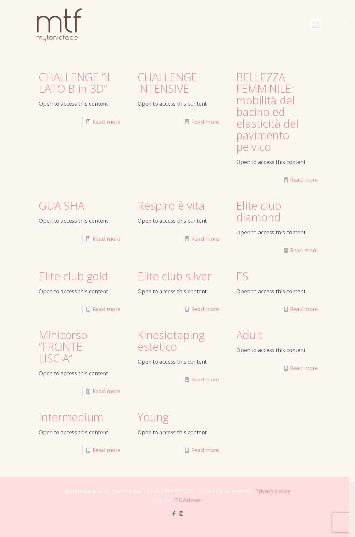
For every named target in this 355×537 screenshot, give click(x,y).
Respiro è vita (171, 205)
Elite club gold (73, 276)
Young (153, 417)
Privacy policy (273, 491)
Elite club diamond (258, 211)
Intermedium (71, 417)
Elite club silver (174, 276)
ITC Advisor (188, 499)
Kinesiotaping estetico (171, 341)
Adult (249, 335)
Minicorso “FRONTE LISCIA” (63, 347)
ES (242, 276)
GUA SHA (61, 205)
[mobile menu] (315, 24)
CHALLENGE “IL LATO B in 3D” (76, 83)
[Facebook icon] (174, 513)
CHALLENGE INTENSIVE (167, 83)
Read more (106, 121)
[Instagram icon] (181, 513)
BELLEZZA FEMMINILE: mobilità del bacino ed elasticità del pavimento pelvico (267, 112)
